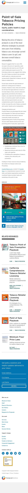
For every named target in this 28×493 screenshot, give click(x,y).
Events (3, 424)
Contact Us (5, 445)
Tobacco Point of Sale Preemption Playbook (18, 247)
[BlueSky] (19, 453)
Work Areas (5, 422)
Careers (4, 410)
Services (4, 419)
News (3, 426)
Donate (4, 436)
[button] (24, 3)
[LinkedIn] (3, 453)
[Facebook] (7, 453)
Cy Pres (4, 438)
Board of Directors (7, 405)
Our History (5, 407)
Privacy (11, 473)
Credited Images (5, 473)
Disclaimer (16, 473)
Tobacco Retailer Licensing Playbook (18, 297)
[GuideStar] (7, 461)
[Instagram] (11, 453)
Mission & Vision (6, 401)
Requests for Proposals (8, 412)
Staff (3, 403)
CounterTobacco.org (7, 169)
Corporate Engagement (8, 443)
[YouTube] (15, 453)
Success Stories (6, 429)
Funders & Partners (7, 441)
